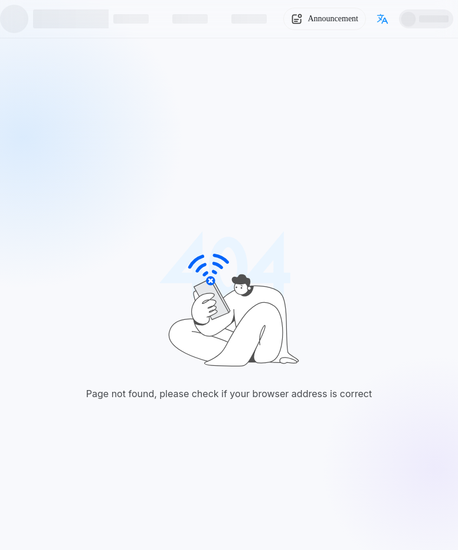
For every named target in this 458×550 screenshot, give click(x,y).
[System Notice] (324, 19)
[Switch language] (382, 18)
